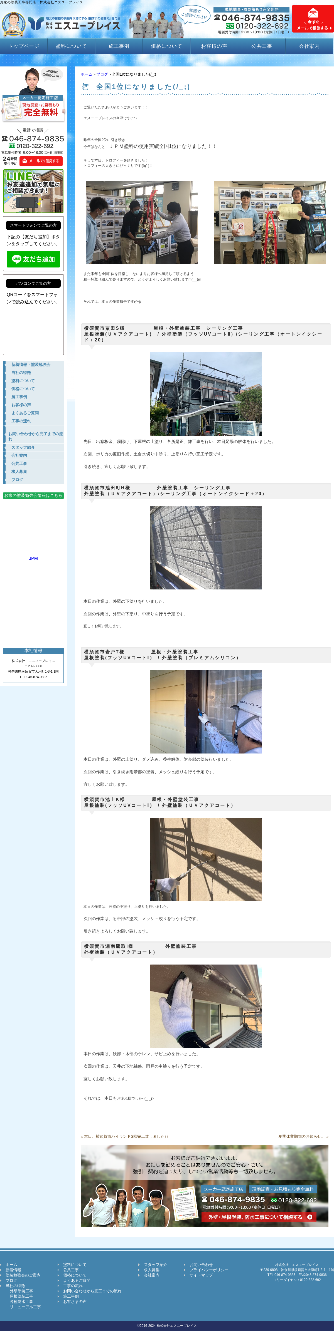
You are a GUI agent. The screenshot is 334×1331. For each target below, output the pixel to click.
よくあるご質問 (76, 1280)
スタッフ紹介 (155, 1264)
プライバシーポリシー (209, 1270)
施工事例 (119, 46)
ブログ (102, 74)
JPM (33, 556)
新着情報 (13, 1270)
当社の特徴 (15, 1285)
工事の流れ (73, 1285)
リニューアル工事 (23, 1307)
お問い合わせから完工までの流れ (92, 1291)
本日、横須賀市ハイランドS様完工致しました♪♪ (126, 1136)
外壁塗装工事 (19, 1291)
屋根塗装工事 (19, 1296)
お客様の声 (214, 46)
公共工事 (261, 46)
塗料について (71, 46)
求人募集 (151, 1270)
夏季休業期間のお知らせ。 (301, 1136)
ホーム (86, 74)
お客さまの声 (75, 1301)
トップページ (24, 46)
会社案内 (309, 46)
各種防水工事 (19, 1301)
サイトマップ (201, 1275)
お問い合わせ (201, 1264)
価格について (166, 46)
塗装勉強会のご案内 (23, 1275)
